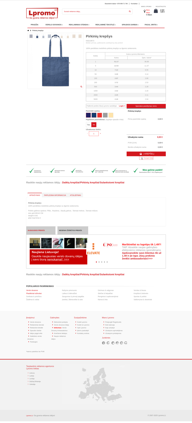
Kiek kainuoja (110, 325)
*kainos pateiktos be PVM (35, 353)
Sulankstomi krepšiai (112, 182)
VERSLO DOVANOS (53, 25)
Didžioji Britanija (35, 383)
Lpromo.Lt (29, 417)
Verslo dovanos (32, 290)
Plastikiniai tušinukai (34, 293)
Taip (88, 125)
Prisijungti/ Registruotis (114, 322)
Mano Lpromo (146, 6)
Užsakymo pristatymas (114, 333)
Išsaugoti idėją (146, 158)
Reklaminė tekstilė (37, 330)
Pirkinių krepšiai (89, 182)
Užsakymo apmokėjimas (114, 330)
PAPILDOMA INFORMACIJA (55, 195)
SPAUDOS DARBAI (129, 25)
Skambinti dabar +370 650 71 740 (116, 4)
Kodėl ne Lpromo (84, 325)
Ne (94, 125)
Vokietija (32, 385)
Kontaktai (134, 4)
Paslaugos (34, 343)
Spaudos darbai (36, 333)
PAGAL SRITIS (151, 25)
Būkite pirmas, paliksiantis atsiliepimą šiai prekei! (104, 43)
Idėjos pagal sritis (36, 335)
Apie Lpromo (82, 327)
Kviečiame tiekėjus (61, 341)
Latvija (31, 377)
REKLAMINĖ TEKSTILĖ (105, 25)
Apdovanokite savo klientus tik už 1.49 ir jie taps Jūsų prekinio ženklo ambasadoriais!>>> (141, 256)
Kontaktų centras (83, 333)
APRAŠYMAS (34, 195)
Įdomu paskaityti (83, 330)
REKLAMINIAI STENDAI (78, 25)
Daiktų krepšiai (70, 182)
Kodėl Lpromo (82, 322)
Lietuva (32, 375)
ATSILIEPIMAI (75, 195)
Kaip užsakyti (110, 327)
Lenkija (32, 380)
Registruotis (161, 6)
